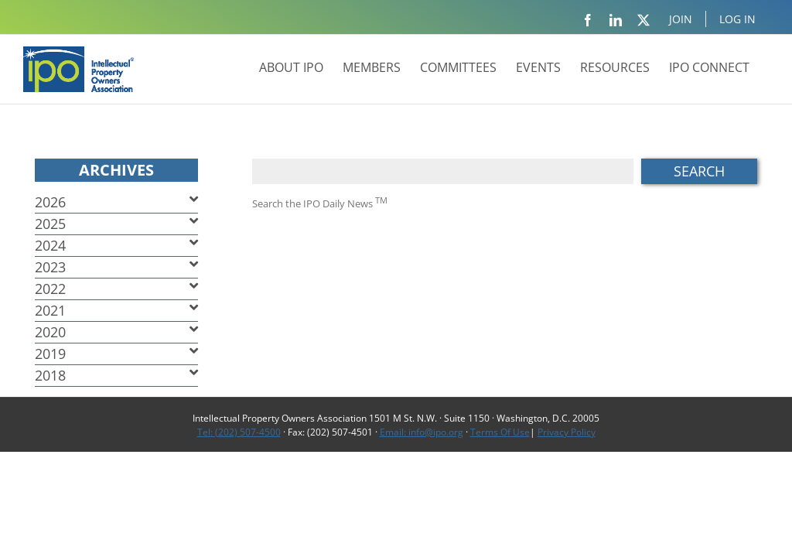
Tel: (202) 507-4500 (239, 432)
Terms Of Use (500, 432)
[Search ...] (442, 171)
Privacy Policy (567, 432)
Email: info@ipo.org (421, 432)
